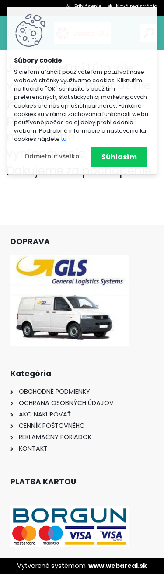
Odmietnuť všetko (51, 156)
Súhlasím (119, 157)
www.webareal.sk (117, 565)
